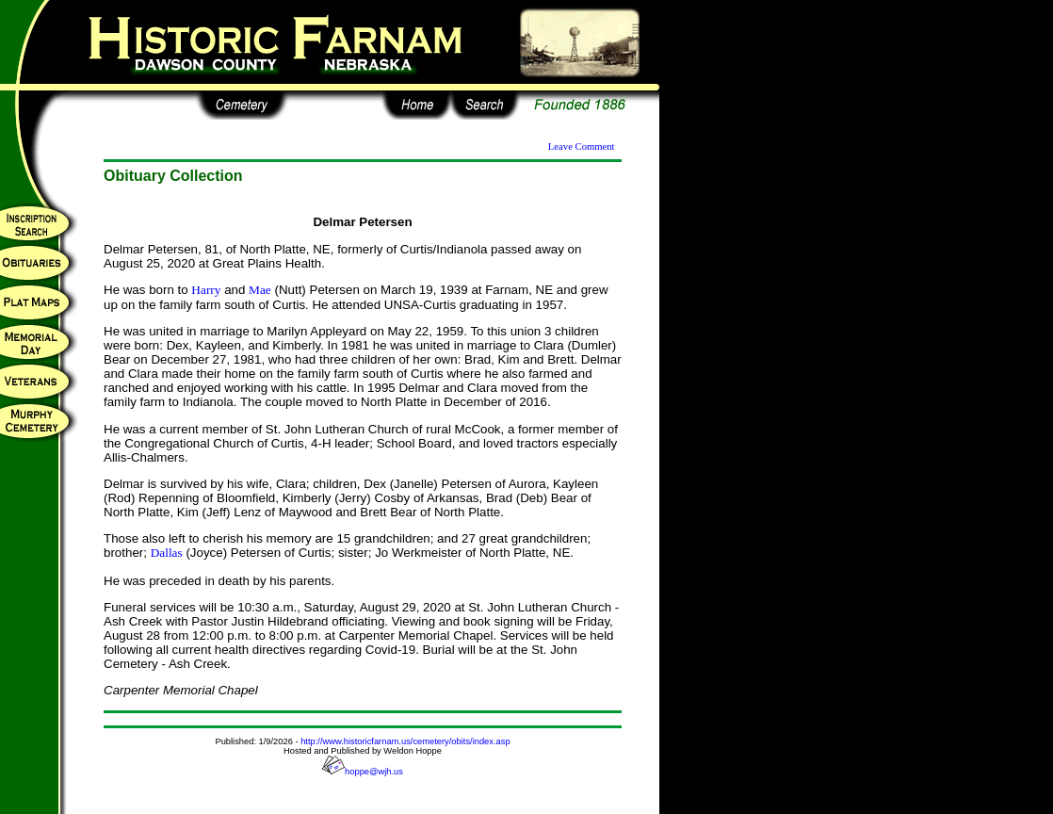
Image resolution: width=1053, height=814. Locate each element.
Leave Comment (581, 146)
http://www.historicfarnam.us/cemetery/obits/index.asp (405, 741)
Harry (205, 290)
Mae (260, 290)
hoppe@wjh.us (362, 771)
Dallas (167, 552)
